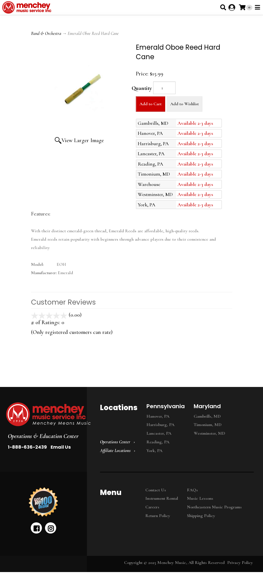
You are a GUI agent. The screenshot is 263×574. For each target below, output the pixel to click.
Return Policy (157, 515)
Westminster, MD (209, 433)
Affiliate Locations (115, 450)
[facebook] (36, 528)
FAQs (192, 490)
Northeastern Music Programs (214, 507)
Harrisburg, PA (160, 424)
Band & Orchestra (46, 33)
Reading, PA (157, 442)
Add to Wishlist (184, 104)
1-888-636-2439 (27, 447)
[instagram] (50, 528)
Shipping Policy (201, 515)
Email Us (61, 447)
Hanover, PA (157, 416)
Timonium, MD (208, 424)
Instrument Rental (161, 498)
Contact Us (155, 490)
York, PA (154, 450)
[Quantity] (164, 88)
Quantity (142, 88)
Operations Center (115, 442)
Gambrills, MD (207, 416)
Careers (152, 507)
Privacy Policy (240, 562)
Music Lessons (200, 498)
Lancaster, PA (158, 433)
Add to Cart (150, 104)
